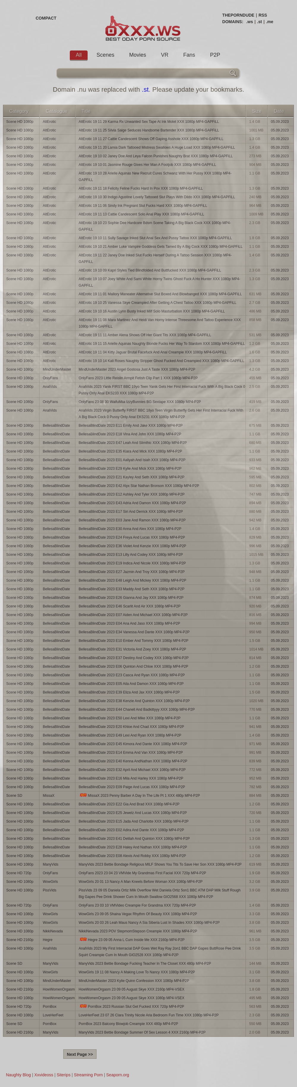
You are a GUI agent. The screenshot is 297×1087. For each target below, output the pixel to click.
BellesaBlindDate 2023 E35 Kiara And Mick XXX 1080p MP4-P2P (130, 451)
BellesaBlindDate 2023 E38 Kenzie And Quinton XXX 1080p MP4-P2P (134, 701)
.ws (249, 21)
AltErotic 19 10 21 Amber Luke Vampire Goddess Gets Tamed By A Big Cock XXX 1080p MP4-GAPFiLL (161, 247)
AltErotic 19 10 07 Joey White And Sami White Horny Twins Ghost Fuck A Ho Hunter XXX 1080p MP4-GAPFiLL (159, 282)
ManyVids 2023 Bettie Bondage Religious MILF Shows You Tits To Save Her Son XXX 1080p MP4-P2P (160, 864)
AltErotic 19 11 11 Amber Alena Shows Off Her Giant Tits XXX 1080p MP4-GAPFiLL (145, 335)
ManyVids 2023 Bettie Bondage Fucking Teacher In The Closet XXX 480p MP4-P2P (145, 963)
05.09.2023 (280, 122)
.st (259, 21)
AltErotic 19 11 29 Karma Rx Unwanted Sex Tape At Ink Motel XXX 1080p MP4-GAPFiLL (149, 122)
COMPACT (46, 18)
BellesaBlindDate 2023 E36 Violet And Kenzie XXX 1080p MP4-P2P (132, 546)
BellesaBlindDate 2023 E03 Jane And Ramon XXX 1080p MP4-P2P (132, 520)
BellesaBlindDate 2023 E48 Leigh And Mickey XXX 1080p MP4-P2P (132, 580)
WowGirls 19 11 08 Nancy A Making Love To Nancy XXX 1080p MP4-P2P (137, 972)
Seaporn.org (117, 1074)
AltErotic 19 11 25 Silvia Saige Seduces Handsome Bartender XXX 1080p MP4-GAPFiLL (149, 130)
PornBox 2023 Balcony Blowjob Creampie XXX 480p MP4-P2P (128, 1024)
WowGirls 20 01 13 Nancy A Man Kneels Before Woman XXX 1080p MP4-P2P (141, 882)
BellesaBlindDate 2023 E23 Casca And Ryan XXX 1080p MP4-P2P (132, 675)
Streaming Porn (88, 1074)
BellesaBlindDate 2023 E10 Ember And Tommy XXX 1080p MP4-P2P (133, 641)
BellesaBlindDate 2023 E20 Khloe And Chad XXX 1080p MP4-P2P (131, 727)
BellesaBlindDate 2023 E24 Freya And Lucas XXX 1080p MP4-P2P (132, 537)
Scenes (105, 55)
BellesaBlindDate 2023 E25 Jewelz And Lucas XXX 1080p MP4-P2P (133, 813)
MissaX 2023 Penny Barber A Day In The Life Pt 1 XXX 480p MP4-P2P (139, 795)
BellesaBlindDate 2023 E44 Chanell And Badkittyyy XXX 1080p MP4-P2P (137, 709)
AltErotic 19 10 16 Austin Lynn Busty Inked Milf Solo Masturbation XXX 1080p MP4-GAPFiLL (152, 311)
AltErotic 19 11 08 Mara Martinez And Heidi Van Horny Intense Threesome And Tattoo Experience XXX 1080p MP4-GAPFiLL (160, 323)
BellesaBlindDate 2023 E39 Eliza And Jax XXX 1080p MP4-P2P (129, 692)
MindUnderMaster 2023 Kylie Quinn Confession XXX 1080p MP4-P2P (134, 981)
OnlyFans (50, 378)
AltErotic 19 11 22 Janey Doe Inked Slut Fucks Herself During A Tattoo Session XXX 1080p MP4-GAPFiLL (155, 258)
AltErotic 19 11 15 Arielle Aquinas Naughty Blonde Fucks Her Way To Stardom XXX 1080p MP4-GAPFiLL (162, 344)
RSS (262, 15)
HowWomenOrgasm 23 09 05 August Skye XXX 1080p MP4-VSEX (131, 998)
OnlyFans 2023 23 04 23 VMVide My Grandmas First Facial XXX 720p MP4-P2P (142, 873)
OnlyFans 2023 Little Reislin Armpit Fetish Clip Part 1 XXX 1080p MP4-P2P (138, 378)
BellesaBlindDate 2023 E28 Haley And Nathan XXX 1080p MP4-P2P (133, 847)
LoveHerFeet (53, 1015)
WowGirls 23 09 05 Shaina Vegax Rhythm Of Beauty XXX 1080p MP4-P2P (138, 914)
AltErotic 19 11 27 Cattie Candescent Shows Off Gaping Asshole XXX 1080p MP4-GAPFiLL (151, 139)
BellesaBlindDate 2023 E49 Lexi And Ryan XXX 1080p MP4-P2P (130, 735)
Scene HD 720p (18, 873)
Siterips (64, 1074)
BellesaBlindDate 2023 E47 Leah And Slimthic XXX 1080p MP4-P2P (133, 443)
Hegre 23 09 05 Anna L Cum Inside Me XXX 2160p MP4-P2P (132, 939)
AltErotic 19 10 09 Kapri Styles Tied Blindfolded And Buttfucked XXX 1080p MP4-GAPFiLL (150, 270)
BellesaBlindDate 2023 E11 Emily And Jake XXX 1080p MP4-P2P (131, 425)
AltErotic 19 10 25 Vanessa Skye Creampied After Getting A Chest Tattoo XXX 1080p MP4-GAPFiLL (157, 303)
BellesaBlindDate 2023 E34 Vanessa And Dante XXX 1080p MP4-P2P (134, 632)
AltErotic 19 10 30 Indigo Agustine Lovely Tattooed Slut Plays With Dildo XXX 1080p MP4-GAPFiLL (157, 197)
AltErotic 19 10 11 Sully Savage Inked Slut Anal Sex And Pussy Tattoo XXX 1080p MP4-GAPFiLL (155, 238)
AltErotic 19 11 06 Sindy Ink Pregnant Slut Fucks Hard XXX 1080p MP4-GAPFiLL (143, 206)
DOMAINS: (232, 21)
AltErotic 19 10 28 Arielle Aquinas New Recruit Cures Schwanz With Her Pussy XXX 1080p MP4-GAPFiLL (155, 176)
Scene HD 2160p (19, 940)
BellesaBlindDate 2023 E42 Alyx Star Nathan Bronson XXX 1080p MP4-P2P (139, 486)
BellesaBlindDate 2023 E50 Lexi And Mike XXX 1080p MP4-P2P (130, 718)
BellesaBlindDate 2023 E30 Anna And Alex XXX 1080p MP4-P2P (130, 529)
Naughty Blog (18, 1074)
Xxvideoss (43, 1074)
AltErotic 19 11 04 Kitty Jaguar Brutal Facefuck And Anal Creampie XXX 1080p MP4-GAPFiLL (153, 352)
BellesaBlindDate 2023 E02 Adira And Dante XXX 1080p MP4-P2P (131, 830)
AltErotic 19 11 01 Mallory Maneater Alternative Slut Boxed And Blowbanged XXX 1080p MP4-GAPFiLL (160, 294)
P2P (215, 55)
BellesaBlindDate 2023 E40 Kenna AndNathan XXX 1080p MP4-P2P (133, 761)
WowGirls (50, 882)
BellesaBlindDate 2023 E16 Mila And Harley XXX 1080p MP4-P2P (131, 778)
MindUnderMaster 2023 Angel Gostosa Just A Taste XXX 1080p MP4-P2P (137, 369)
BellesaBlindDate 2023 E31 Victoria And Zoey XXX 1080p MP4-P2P (132, 649)
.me (269, 21)
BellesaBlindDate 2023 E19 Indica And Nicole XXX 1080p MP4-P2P (132, 563)
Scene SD (14, 796)
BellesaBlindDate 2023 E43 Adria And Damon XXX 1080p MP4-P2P (132, 503)
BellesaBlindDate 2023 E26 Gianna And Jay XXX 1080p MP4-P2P (131, 598)
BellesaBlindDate (56, 425)
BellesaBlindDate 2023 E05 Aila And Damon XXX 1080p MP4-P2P (131, 684)
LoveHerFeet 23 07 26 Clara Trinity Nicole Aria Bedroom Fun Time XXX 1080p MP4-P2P (149, 1015)
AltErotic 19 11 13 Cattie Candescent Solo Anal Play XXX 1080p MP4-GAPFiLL (141, 214)
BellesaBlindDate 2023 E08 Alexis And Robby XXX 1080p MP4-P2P (132, 856)
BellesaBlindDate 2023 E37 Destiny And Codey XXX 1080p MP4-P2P (134, 658)
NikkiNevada (53, 931)
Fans (189, 55)
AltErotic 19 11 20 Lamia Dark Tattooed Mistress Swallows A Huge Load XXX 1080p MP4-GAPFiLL (157, 147)
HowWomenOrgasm (59, 989)
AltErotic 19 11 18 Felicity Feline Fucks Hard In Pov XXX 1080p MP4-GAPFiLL (141, 188)
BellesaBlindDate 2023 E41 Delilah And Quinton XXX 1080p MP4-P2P (134, 839)
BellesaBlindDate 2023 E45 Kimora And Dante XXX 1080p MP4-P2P (133, 744)
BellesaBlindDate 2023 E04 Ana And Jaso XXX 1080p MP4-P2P (129, 623)
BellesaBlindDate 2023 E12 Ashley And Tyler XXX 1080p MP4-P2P (132, 494)
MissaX (48, 796)
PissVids (49, 890)
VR (164, 55)
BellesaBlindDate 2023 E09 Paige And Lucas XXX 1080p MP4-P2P (132, 787)
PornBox (49, 1007)
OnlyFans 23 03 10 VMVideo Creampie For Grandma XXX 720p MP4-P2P (137, 905)
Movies (137, 55)
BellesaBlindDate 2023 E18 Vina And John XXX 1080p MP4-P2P (130, 434)
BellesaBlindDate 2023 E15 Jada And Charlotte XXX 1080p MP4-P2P (134, 821)
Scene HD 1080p (19, 122)
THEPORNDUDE (238, 15)
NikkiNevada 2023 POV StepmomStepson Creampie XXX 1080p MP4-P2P (138, 931)
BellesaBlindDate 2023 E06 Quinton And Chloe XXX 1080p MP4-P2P (133, 666)
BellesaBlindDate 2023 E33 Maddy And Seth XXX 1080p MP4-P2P (131, 589)
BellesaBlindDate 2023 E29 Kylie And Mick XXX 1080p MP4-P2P (130, 468)
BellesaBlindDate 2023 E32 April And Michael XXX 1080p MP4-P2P (132, 770)
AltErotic (49, 122)
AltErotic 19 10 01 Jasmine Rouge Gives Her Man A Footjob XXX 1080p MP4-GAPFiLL (147, 165)
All (79, 55)
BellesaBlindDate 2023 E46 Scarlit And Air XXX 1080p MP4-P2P (130, 606)
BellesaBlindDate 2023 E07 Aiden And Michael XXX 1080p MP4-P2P (133, 615)
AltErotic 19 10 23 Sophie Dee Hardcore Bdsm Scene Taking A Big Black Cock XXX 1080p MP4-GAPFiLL (155, 226)
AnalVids (50, 387)
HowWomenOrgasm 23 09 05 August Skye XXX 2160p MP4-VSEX (131, 989)
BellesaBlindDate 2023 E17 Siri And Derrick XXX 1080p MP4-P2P (131, 512)
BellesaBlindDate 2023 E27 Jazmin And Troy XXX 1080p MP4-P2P (132, 572)
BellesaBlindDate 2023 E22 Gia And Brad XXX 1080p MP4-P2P (129, 804)
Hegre (48, 940)
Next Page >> (80, 1054)
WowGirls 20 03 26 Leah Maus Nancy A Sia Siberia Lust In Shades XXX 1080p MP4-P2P (149, 923)
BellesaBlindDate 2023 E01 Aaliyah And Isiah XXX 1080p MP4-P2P (132, 460)
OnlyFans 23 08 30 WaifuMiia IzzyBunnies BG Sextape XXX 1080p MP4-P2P (140, 402)
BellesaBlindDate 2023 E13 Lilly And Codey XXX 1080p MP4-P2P (131, 555)
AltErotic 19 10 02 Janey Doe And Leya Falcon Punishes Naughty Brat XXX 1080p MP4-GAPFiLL (156, 156)
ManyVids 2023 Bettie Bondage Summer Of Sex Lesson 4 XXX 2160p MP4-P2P (142, 1032)
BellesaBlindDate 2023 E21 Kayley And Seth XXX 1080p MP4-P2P (131, 477)
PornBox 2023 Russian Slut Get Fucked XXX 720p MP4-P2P (131, 1006)
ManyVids (50, 864)
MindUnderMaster (57, 369)
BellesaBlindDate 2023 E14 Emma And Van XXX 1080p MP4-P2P (131, 752)
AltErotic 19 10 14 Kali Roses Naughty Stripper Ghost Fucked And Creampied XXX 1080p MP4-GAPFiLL (161, 361)
